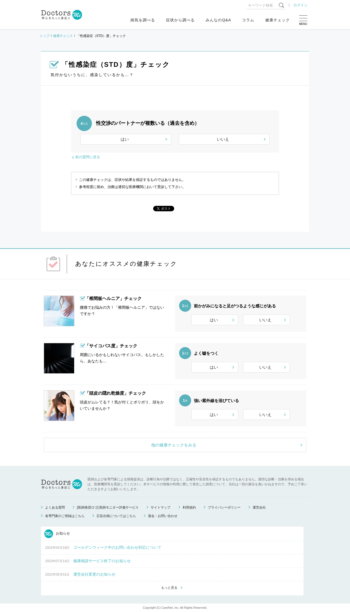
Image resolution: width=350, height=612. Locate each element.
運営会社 (259, 507)
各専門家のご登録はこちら (64, 516)
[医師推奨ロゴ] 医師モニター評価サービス (108, 507)
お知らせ (57, 533)
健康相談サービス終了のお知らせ (102, 561)
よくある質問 (55, 507)
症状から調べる (180, 20)
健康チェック (277, 20)
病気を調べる (142, 20)
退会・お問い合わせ (162, 516)
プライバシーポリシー (224, 507)
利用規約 (189, 507)
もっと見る (169, 588)
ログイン (300, 5)
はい (125, 139)
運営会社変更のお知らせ (94, 574)
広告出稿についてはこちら (116, 516)
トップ (44, 36)
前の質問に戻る (87, 157)
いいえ (223, 139)
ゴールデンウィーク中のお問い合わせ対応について (117, 547)
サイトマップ (160, 507)
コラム (248, 20)
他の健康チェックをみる (173, 445)
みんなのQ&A (218, 20)
